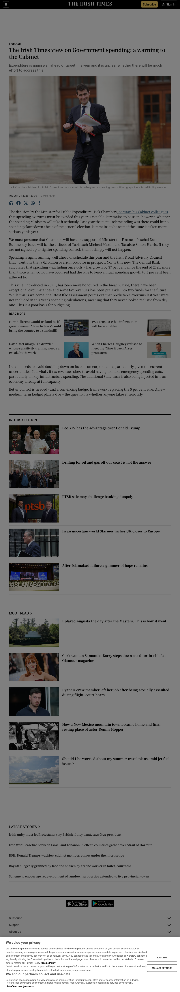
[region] (90, 964)
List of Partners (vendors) (20, 986)
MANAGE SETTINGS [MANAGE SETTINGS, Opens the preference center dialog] (162, 968)
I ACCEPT (162, 957)
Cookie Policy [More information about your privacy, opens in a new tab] (48, 963)
